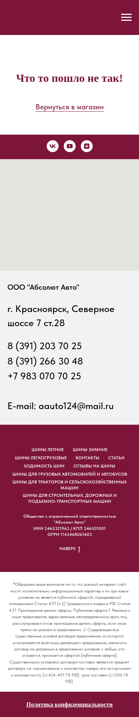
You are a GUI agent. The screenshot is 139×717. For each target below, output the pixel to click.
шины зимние (90, 449)
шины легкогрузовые (41, 457)
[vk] (53, 146)
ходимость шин (44, 466)
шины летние (48, 449)
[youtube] (70, 146)
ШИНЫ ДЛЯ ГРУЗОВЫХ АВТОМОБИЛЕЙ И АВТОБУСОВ (69, 474)
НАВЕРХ (69, 549)
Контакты (87, 457)
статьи (116, 457)
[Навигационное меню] (126, 17)
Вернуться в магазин (70, 106)
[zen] (87, 146)
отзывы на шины (94, 466)
